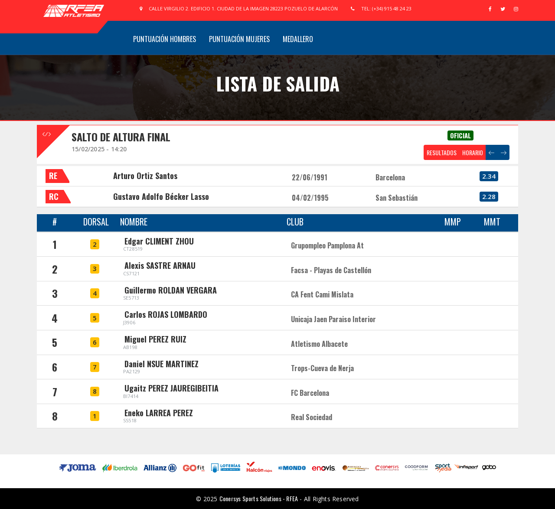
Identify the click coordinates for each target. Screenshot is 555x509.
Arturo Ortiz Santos (145, 175)
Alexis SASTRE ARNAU (160, 265)
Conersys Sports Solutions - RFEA (258, 498)
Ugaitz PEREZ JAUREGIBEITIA (171, 388)
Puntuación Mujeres (239, 39)
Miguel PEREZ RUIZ (155, 339)
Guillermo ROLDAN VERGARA (170, 290)
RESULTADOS (442, 152)
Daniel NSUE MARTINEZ (161, 363)
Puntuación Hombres (164, 39)
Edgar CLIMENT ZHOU (159, 241)
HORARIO (472, 152)
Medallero (298, 39)
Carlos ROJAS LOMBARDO (165, 314)
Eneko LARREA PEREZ (158, 412)
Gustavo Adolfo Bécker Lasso (161, 196)
